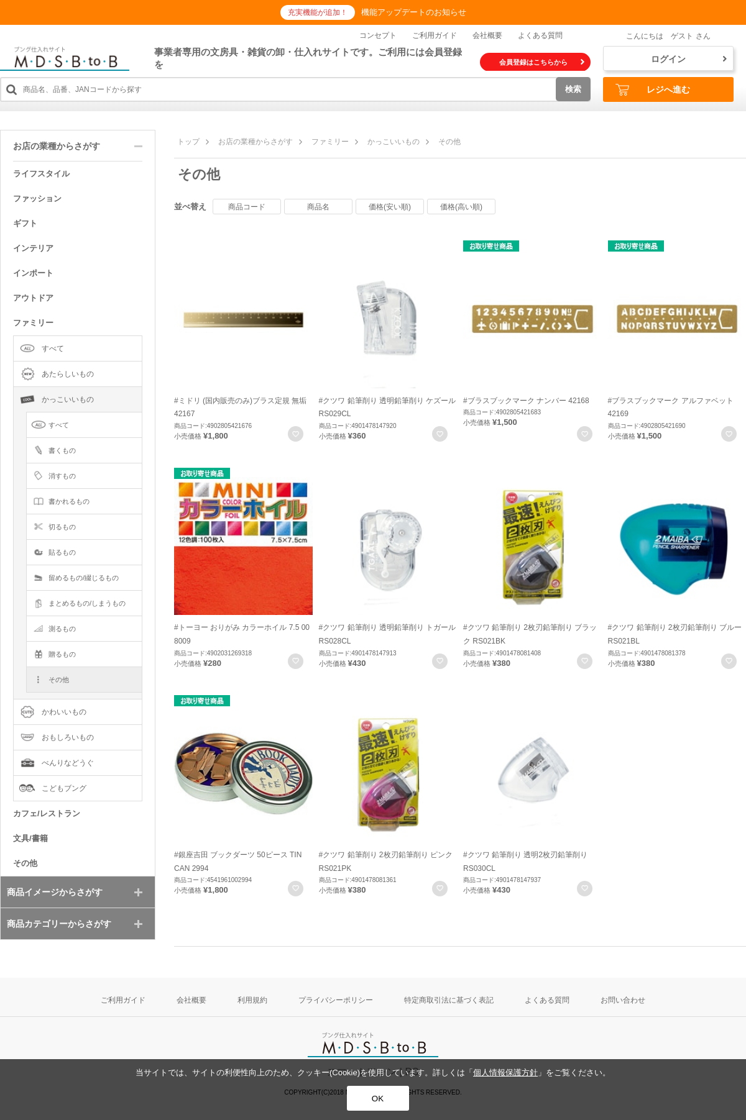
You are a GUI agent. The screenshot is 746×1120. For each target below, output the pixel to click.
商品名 (318, 207)
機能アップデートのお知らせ (413, 12)
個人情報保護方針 (505, 1072)
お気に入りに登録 (295, 434)
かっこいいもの (393, 141)
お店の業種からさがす (255, 141)
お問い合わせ (623, 1000)
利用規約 (252, 1000)
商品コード (246, 207)
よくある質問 (540, 35)
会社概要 (487, 35)
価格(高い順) (461, 207)
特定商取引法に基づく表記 (449, 1000)
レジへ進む (652, 90)
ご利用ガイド (434, 35)
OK (378, 1098)
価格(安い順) (390, 207)
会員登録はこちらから (541, 62)
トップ (188, 141)
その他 (449, 141)
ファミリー (330, 141)
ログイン (689, 59)
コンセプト (378, 35)
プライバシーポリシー (335, 1000)
